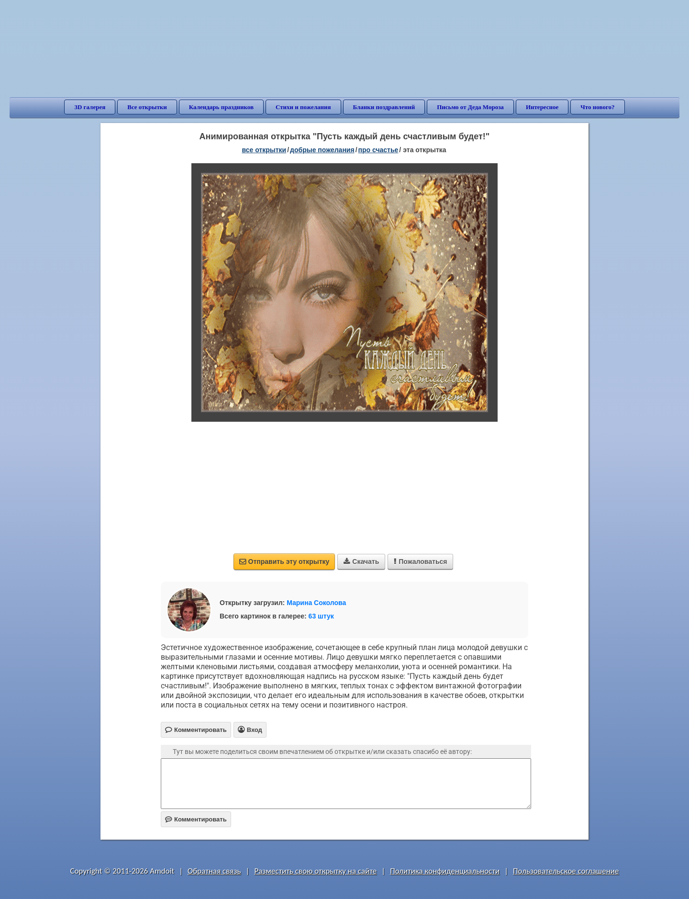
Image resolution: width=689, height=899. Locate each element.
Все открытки (147, 107)
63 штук (321, 616)
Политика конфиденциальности (445, 871)
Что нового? (597, 107)
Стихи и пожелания (303, 107)
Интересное (542, 107)
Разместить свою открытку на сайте (315, 871)
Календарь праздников (221, 107)
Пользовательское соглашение (566, 871)
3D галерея (89, 107)
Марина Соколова (316, 603)
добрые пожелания (322, 150)
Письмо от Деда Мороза (470, 107)
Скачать (361, 561)
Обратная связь (214, 871)
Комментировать (196, 819)
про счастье (378, 150)
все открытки (264, 150)
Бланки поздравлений (384, 107)
